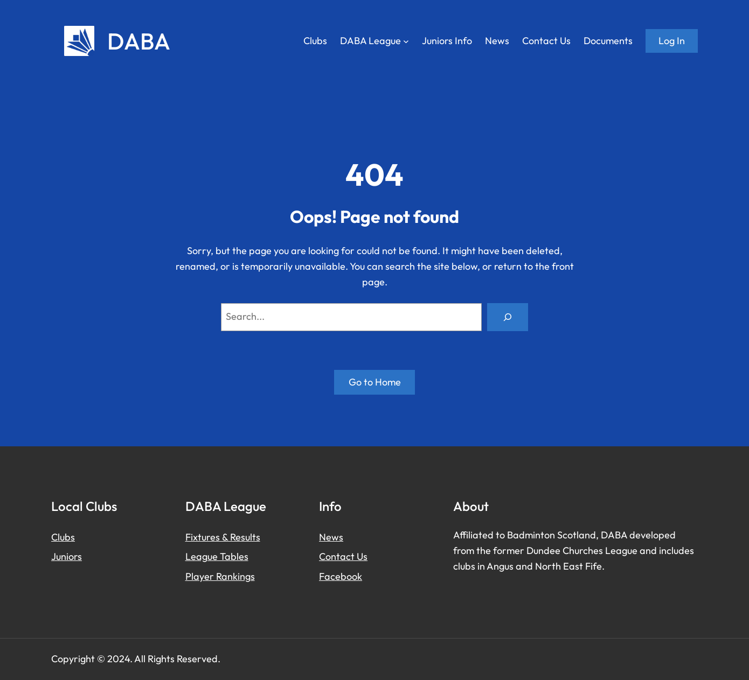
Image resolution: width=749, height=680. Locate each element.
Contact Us (343, 556)
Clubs (63, 537)
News (331, 537)
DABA (138, 40)
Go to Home (375, 382)
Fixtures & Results (222, 537)
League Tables (216, 556)
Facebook (340, 576)
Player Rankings (220, 576)
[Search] (507, 317)
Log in (671, 40)
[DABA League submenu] (406, 41)
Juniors (66, 556)
